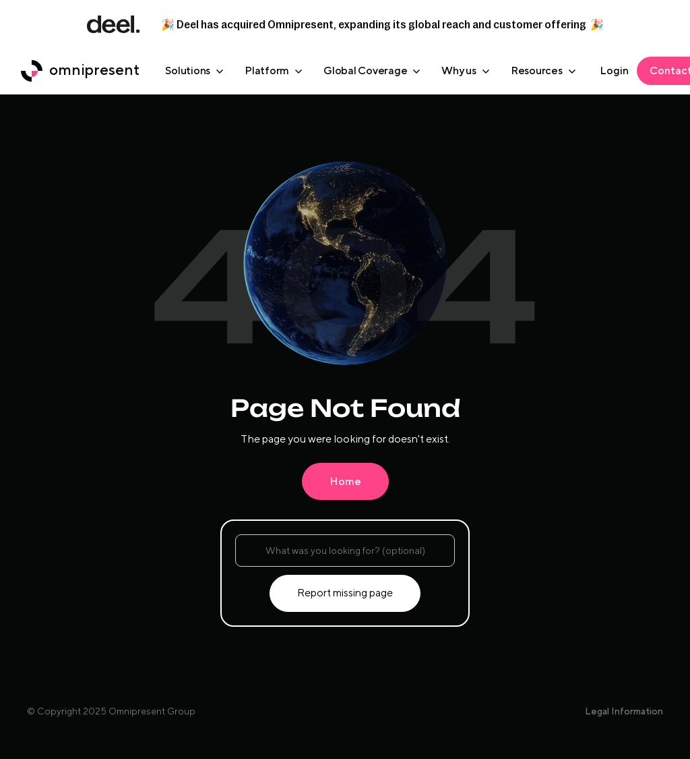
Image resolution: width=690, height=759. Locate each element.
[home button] (80, 70)
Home (345, 481)
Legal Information (624, 711)
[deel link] (113, 24)
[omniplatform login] (614, 71)
